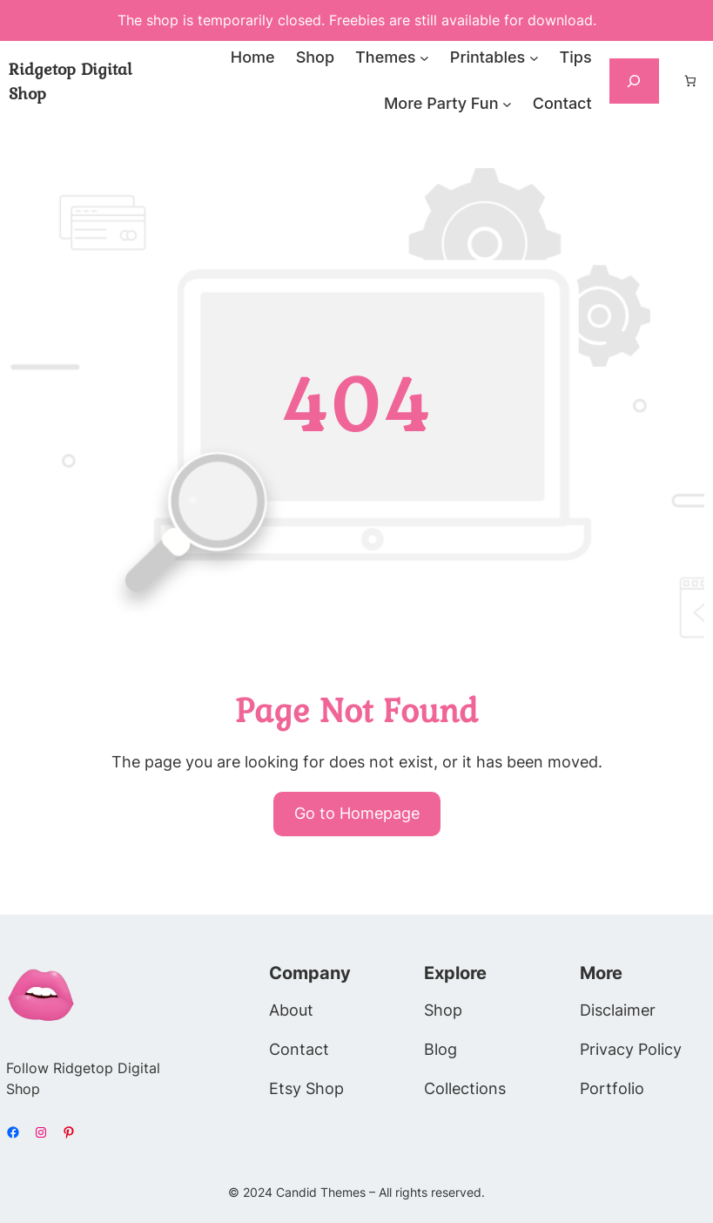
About (291, 1010)
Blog (440, 1049)
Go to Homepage (357, 813)
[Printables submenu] (534, 58)
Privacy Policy (631, 1049)
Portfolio (612, 1088)
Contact (299, 1049)
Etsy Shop (306, 1088)
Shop (443, 1010)
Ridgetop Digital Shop (70, 81)
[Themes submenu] (424, 58)
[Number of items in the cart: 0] (690, 81)
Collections (465, 1088)
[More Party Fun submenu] (507, 104)
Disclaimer (618, 1010)
